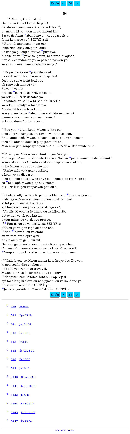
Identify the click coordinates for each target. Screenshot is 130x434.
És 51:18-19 (28, 386)
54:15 (14, 412)
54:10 (14, 377)
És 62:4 (24, 306)
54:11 (14, 386)
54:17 (14, 421)
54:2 (13, 315)
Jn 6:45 (25, 395)
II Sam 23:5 (28, 377)
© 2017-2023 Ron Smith (65, 430)
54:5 (13, 342)
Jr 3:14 (23, 342)
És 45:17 (24, 333)
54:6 (13, 350)
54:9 (13, 368)
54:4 (13, 333)
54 (70, 3)
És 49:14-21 (26, 350)
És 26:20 (24, 359)
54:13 (14, 395)
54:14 (14, 403)
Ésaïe (55, 3)
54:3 (13, 324)
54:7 (13, 359)
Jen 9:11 (24, 368)
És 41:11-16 (28, 412)
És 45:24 (26, 421)
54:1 (13, 306)
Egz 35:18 (25, 315)
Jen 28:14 (25, 324)
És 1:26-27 (27, 403)
